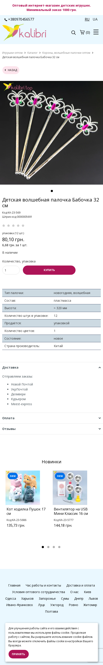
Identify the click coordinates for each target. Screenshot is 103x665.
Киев (87, 592)
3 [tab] (54, 547)
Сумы (65, 598)
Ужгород (56, 605)
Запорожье (47, 598)
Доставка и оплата (80, 585)
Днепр (78, 598)
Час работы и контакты (43, 585)
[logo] (27, 33)
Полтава (51, 611)
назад (11, 70)
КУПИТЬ (49, 270)
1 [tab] (52, 191)
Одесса (10, 598)
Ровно (73, 605)
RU (87, 19)
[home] (12, 53)
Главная (14, 585)
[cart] (82, 32)
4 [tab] (59, 547)
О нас (74, 592)
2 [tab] (48, 547)
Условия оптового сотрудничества (38, 592)
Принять (18, 654)
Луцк (41, 605)
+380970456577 (19, 19)
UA (95, 19)
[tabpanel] (28, 504)
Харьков (27, 598)
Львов (93, 598)
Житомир (90, 605)
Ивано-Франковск (19, 605)
